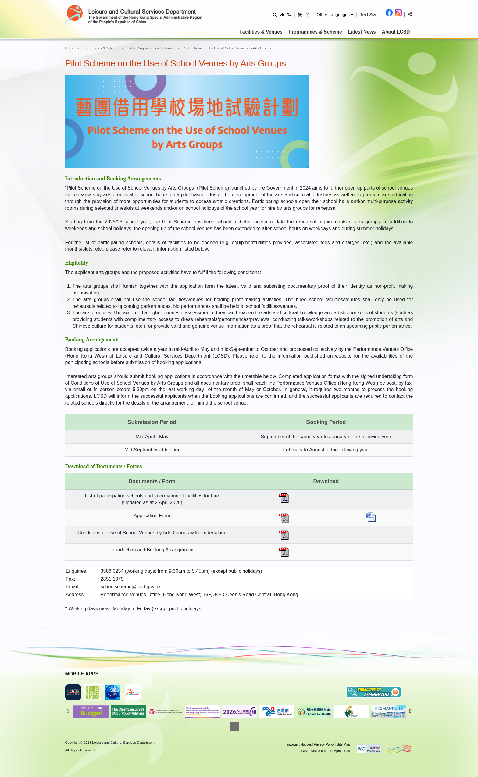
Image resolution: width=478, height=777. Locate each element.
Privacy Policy (324, 744)
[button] (335, 14)
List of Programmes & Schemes (150, 48)
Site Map (343, 744)
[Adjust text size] (369, 14)
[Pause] (234, 726)
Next (410, 711)
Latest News (362, 31)
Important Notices (298, 744)
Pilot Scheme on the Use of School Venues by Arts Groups (227, 48)
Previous (68, 711)
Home (69, 48)
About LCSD (396, 31)
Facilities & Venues (260, 31)
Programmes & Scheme (315, 31)
